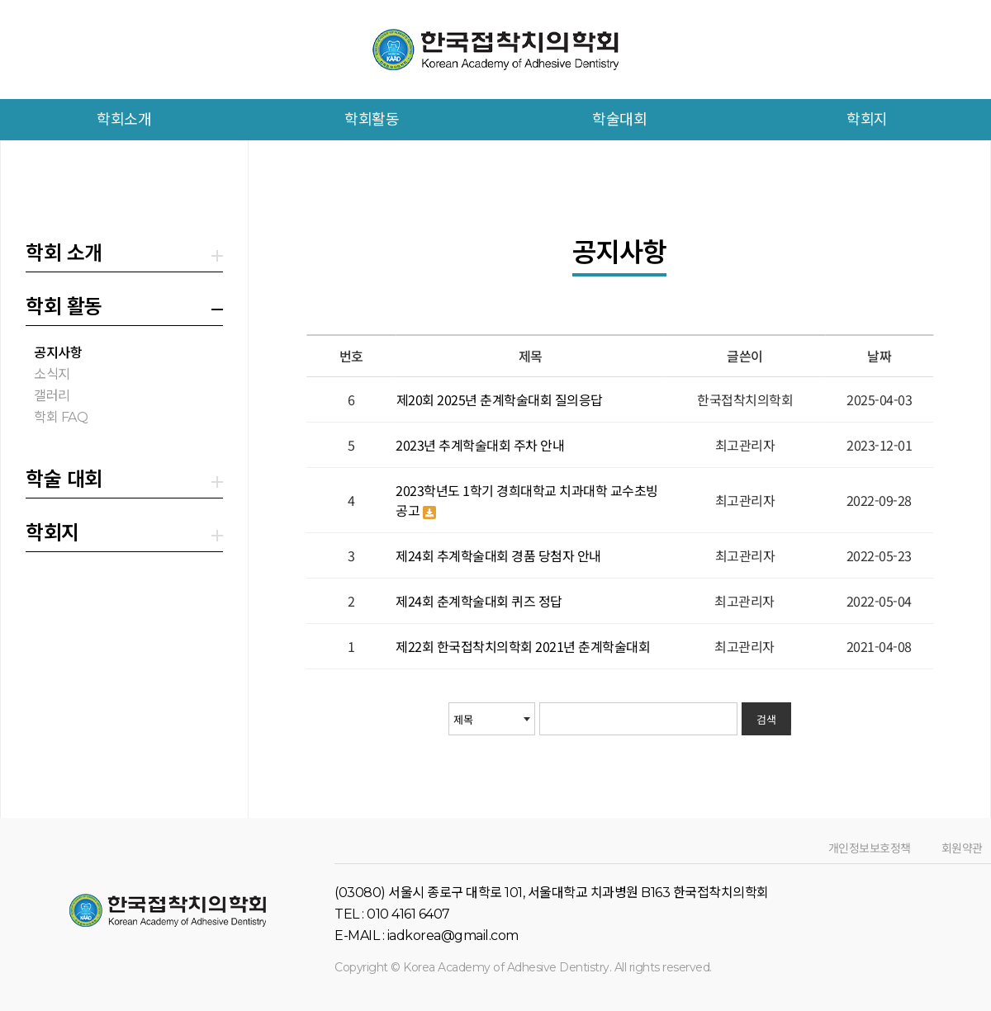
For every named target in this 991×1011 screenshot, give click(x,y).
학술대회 (619, 120)
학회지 (867, 120)
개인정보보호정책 (868, 848)
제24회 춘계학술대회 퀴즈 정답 (479, 601)
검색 (765, 719)
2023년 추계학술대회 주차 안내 (480, 445)
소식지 (52, 374)
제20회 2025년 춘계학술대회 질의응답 (499, 399)
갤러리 (52, 396)
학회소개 (124, 120)
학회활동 (371, 120)
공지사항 (58, 353)
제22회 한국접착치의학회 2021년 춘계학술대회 (523, 646)
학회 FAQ (61, 417)
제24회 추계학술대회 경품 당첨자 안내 (498, 555)
